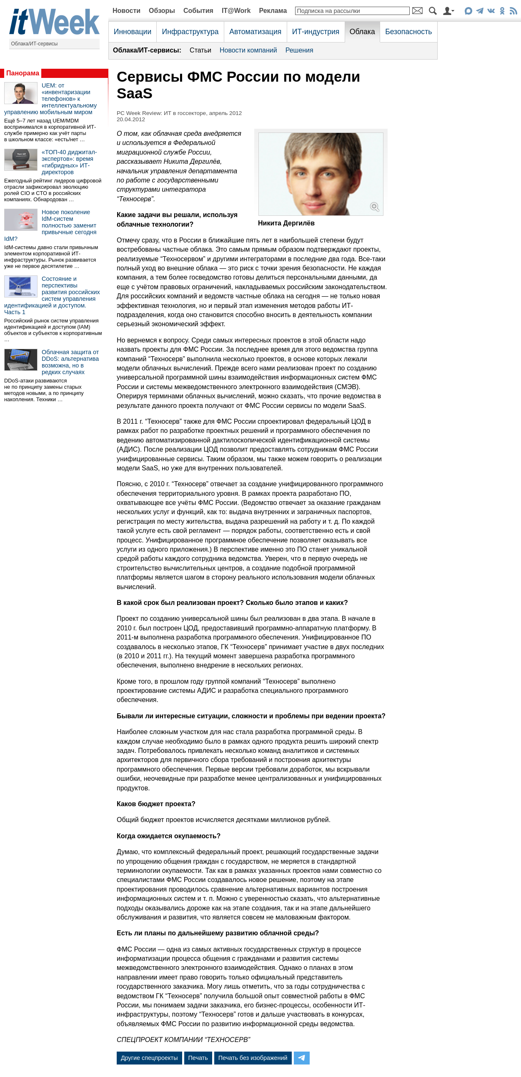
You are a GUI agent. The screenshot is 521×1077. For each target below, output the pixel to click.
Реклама (273, 10)
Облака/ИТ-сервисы (34, 44)
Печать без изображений (253, 1058)
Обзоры (162, 10)
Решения (299, 50)
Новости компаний (248, 50)
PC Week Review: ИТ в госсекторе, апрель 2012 (179, 113)
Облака (362, 31)
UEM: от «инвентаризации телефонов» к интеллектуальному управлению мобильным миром (50, 98)
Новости (126, 10)
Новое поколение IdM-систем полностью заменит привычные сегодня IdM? (50, 225)
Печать (198, 1058)
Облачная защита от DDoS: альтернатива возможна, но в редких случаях (70, 362)
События (198, 10)
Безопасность (408, 31)
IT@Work (236, 10)
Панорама (22, 73)
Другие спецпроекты (149, 1058)
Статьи (200, 50)
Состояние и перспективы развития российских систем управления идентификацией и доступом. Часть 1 (52, 295)
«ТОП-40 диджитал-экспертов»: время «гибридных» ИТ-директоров (69, 162)
